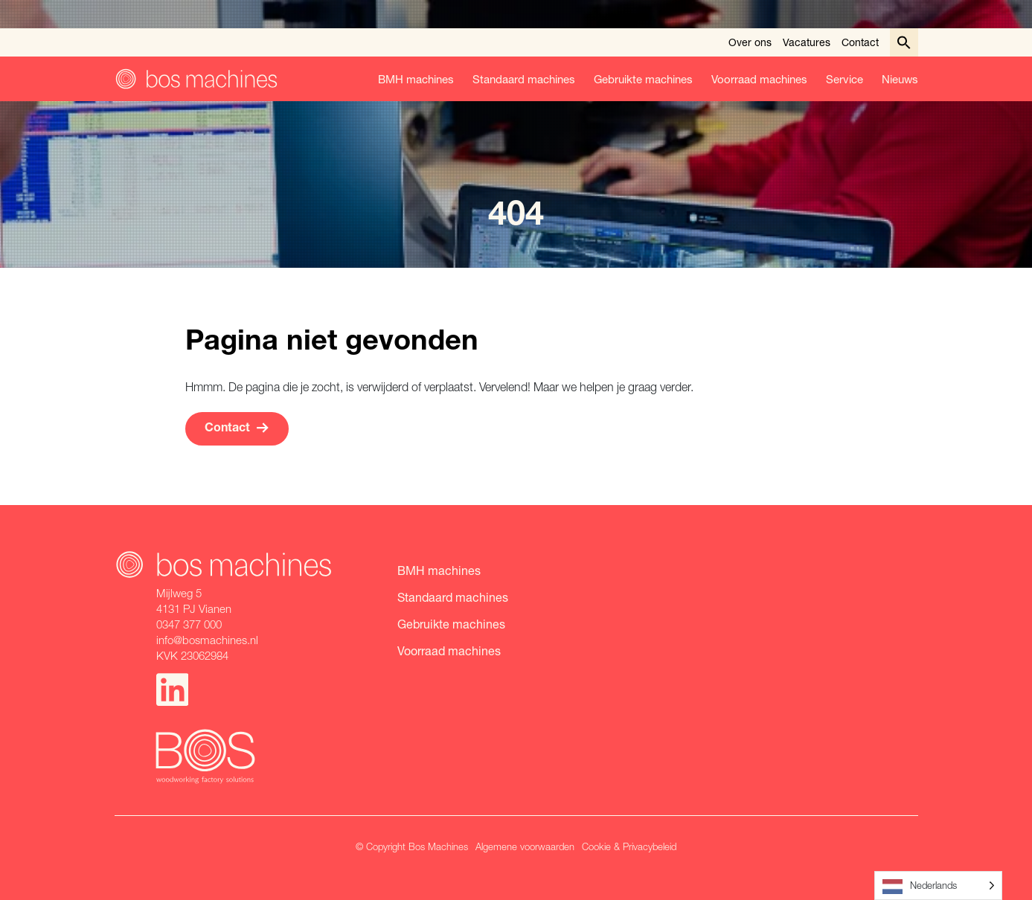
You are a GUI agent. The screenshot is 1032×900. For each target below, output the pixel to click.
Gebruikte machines (643, 79)
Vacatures (806, 42)
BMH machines (416, 79)
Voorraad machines (759, 79)
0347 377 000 (189, 624)
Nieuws (900, 79)
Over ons (750, 42)
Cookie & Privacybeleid (629, 846)
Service (844, 79)
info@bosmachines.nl (207, 639)
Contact (860, 42)
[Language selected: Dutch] (938, 885)
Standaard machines (523, 79)
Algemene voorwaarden (524, 846)
